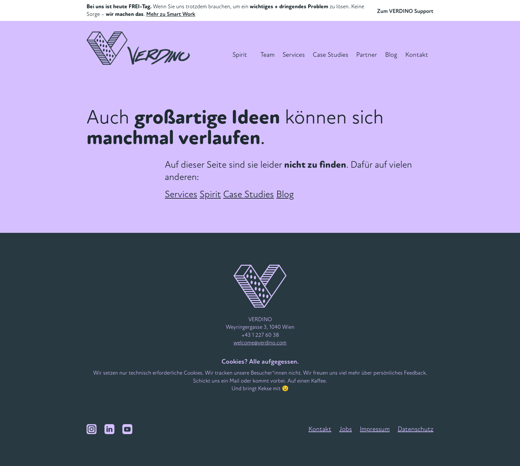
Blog (391, 54)
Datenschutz (415, 429)
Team (267, 54)
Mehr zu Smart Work (170, 14)
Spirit (239, 54)
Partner (366, 54)
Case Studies (330, 54)
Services (294, 54)
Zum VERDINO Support (405, 11)
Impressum (375, 429)
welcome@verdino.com (260, 342)
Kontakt (416, 54)
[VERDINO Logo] (140, 48)
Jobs (345, 429)
